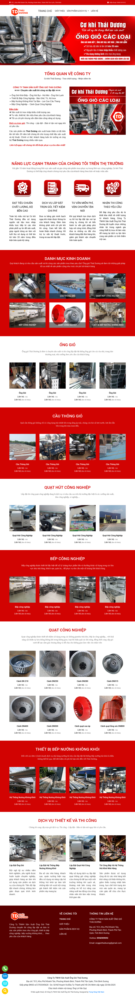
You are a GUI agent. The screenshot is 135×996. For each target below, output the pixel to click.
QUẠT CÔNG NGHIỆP (67, 325)
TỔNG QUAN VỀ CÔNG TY (67, 73)
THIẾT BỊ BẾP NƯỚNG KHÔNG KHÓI (108, 325)
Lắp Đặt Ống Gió (16, 865)
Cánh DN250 (52, 681)
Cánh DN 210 (22, 681)
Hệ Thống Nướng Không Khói (22, 797)
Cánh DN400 (22, 726)
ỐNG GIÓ (28, 296)
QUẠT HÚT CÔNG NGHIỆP (107, 296)
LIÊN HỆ (94, 11)
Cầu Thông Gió (22, 464)
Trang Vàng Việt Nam (96, 992)
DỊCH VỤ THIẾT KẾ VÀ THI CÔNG (67, 820)
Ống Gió (22, 393)
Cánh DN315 (112, 681)
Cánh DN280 (82, 681)
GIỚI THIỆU (60, 11)
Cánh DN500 (52, 726)
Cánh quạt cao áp (82, 726)
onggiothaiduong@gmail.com (108, 943)
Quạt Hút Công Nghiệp (22, 535)
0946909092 (102, 938)
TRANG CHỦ (45, 10)
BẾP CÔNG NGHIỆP (27, 325)
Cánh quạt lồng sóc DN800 (112, 726)
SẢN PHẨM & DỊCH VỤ (77, 11)
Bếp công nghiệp (22, 607)
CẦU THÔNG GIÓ (67, 296)
